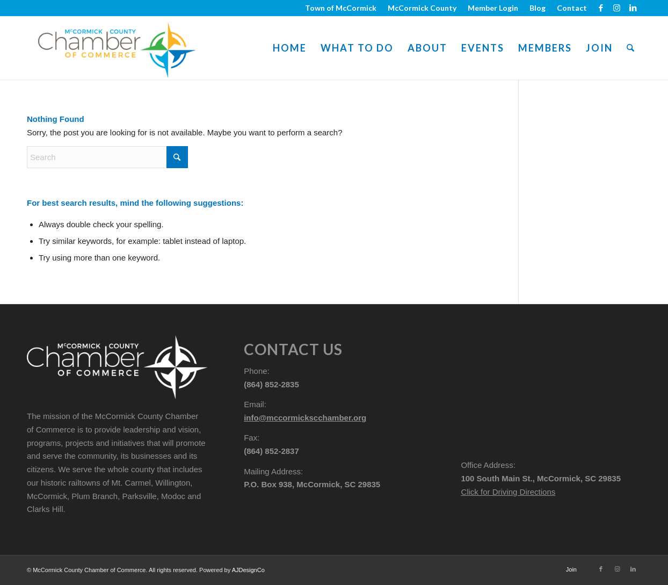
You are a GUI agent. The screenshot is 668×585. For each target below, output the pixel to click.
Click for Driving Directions (508, 491)
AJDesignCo (248, 570)
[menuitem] (341, 8)
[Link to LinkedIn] (633, 8)
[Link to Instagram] (617, 8)
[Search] (630, 48)
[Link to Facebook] (600, 8)
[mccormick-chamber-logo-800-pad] (117, 48)
